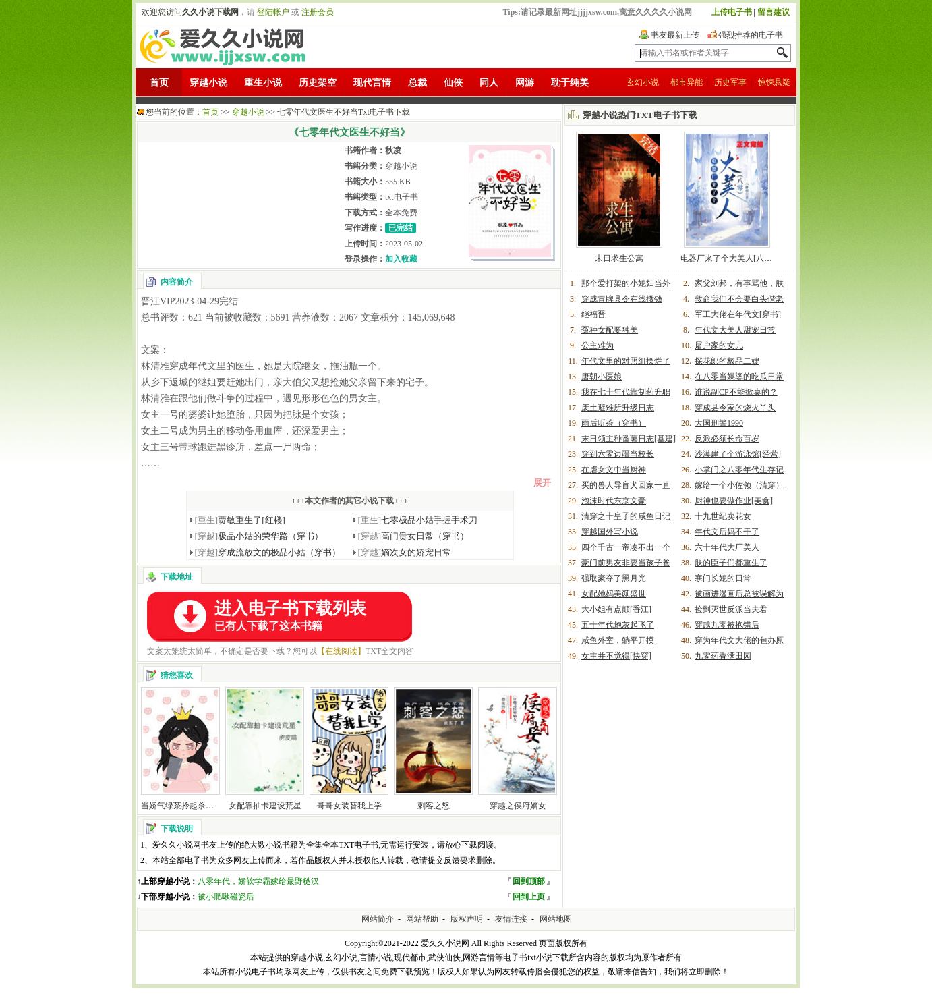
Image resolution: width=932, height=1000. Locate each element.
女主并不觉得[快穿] (616, 656)
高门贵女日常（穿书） (413, 536)
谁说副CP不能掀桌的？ (736, 392)
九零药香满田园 (723, 656)
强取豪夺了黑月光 (613, 578)
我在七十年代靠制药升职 (625, 392)
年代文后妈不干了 (727, 531)
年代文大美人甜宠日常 (735, 330)
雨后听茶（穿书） (613, 423)
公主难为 (597, 345)
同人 (488, 83)
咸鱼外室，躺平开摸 (617, 640)
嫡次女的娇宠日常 (405, 552)
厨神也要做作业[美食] (734, 500)
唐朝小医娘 (601, 376)
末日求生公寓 (619, 258)
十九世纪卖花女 (723, 516)
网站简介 (377, 919)
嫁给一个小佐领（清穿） (739, 485)
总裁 (417, 83)
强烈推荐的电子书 (750, 35)
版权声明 (466, 919)
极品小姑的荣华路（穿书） (259, 536)
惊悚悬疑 (774, 82)
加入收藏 (401, 259)
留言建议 (773, 12)
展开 (542, 483)
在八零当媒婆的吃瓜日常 (739, 376)
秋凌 (393, 150)
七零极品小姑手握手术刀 (418, 520)
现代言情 (372, 83)
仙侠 (453, 83)
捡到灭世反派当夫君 (731, 609)
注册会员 (317, 12)
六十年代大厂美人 (727, 547)
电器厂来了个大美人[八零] (727, 258)
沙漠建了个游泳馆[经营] (738, 454)
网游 (524, 83)
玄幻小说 (643, 82)
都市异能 (686, 82)
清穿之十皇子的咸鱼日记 (625, 516)
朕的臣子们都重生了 (731, 562)
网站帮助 (422, 919)
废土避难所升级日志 (617, 407)
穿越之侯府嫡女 (518, 805)
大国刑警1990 (719, 423)
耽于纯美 (570, 83)
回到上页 (529, 896)
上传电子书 (731, 12)
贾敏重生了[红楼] (240, 520)
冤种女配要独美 (609, 330)
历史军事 (730, 82)
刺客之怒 (433, 805)
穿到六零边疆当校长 (617, 454)
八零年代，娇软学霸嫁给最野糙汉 (258, 881)
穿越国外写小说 (609, 531)
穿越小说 (208, 83)
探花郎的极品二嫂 (727, 361)
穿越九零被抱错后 (727, 625)
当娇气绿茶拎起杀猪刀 (181, 805)
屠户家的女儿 (719, 345)
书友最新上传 (675, 35)
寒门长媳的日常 (723, 578)
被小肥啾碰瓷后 (226, 896)
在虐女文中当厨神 (613, 469)
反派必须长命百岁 (727, 438)
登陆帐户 (273, 12)
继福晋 (593, 314)
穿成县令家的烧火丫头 (735, 407)
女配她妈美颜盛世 (613, 594)
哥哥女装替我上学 (349, 805)
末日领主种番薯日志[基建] (628, 438)
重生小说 (263, 83)
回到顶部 (529, 881)
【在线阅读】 (341, 651)
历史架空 (318, 83)
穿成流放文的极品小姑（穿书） (268, 552)
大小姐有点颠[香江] (616, 609)
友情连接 (511, 919)
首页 (159, 83)
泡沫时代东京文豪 (613, 500)
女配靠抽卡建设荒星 (265, 805)
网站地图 (556, 919)
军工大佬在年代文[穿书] (738, 314)
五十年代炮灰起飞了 (617, 625)
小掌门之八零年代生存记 (739, 469)
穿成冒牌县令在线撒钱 (621, 299)
